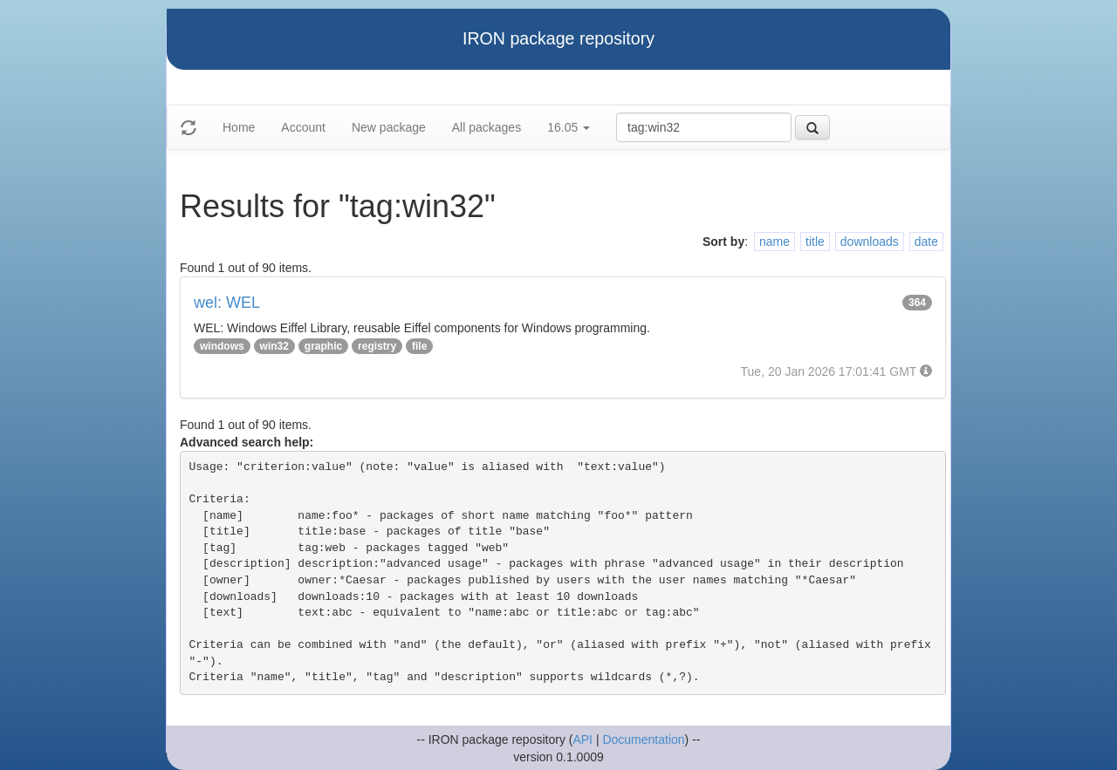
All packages (486, 127)
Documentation (643, 739)
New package (389, 127)
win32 (274, 346)
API (582, 739)
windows (222, 346)
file (419, 346)
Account (303, 127)
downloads (869, 242)
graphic (323, 346)
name (774, 242)
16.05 (568, 127)
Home (239, 127)
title (815, 242)
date (926, 242)
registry (377, 346)
